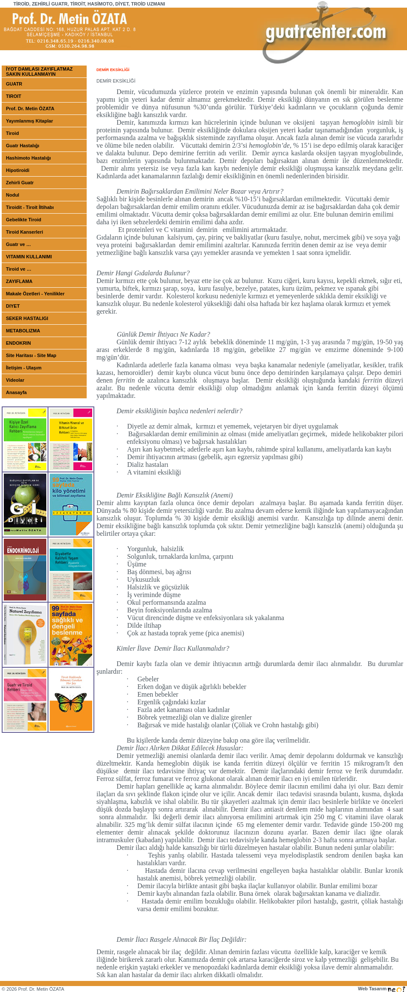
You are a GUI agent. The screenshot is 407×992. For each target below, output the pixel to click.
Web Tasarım (381, 988)
